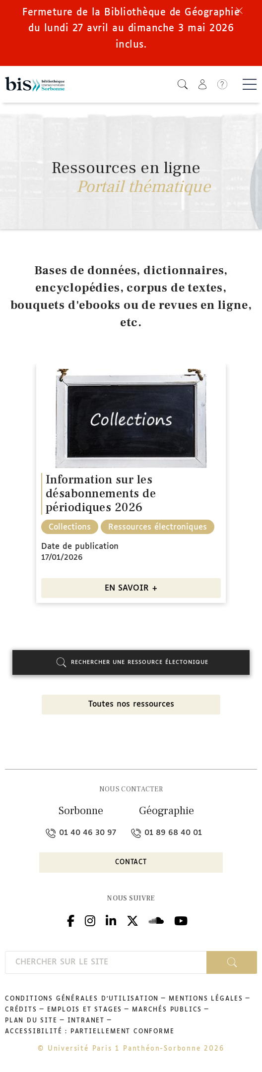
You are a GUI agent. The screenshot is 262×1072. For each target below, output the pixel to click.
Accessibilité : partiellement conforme (89, 1032)
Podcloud (156, 919)
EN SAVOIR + (131, 588)
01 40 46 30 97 (81, 832)
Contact (131, 862)
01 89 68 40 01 (166, 832)
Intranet (86, 1021)
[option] (131, 487)
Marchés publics (167, 1010)
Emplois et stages (85, 1010)
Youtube (181, 919)
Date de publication (80, 546)
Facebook (70, 919)
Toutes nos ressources (131, 704)
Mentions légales (206, 999)
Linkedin (111, 919)
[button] (183, 84)
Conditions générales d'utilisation (82, 999)
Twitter (132, 919)
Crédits (21, 1010)
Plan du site (31, 1021)
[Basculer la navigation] (249, 84)
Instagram (90, 919)
